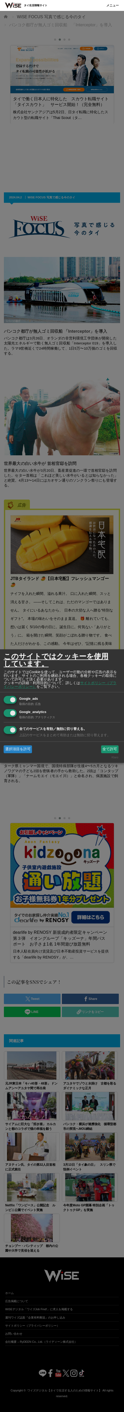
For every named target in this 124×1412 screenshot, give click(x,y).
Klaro (115, 757)
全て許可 (109, 749)
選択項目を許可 (18, 749)
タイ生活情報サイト (35, 5)
